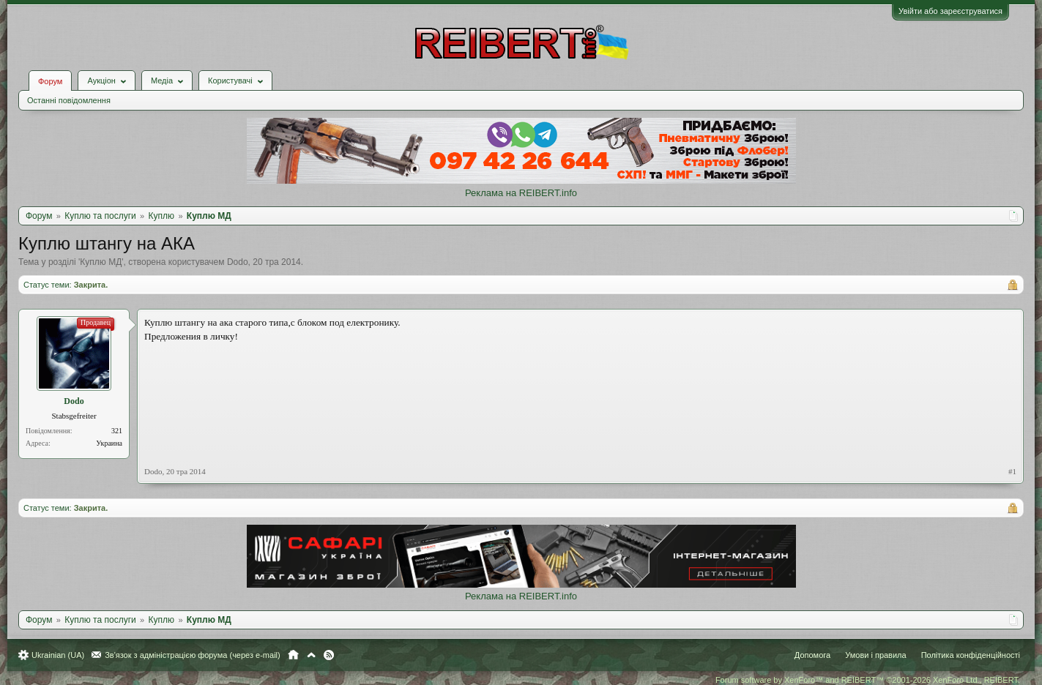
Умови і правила (875, 655)
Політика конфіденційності (970, 655)
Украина (109, 443)
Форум (50, 81)
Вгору (311, 655)
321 (116, 431)
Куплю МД (101, 262)
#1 (1012, 471)
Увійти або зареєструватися (950, 11)
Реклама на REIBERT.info (521, 192)
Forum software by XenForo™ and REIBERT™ (867, 679)
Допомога (812, 655)
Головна (293, 655)
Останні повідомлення (69, 100)
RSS (329, 655)
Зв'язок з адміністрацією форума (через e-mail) (192, 655)
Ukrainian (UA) (57, 655)
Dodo (237, 262)
